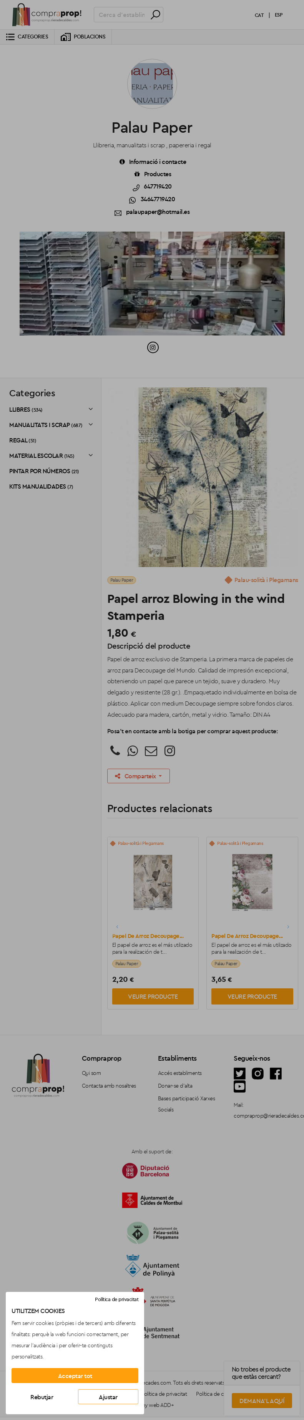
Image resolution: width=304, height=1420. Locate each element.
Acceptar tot (75, 1376)
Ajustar (108, 1397)
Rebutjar (41, 1397)
